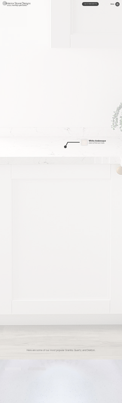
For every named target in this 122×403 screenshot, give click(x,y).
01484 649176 (90, 4)
